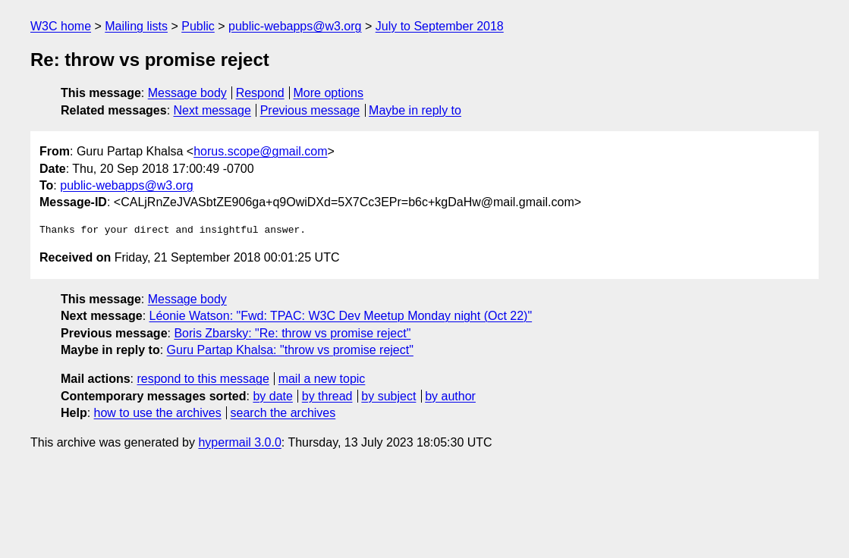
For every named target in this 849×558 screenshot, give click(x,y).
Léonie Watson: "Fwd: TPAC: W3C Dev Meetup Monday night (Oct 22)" (341, 315)
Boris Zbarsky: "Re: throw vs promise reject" (292, 333)
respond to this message (203, 378)
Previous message (310, 110)
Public (198, 26)
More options (329, 92)
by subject (388, 396)
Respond (260, 92)
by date (272, 396)
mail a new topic (322, 378)
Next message (212, 110)
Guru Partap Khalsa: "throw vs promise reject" (290, 349)
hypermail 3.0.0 (239, 442)
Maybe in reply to (415, 110)
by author (450, 396)
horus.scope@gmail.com (260, 151)
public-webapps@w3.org (294, 26)
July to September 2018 (440, 26)
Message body (187, 92)
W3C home (60, 26)
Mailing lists (136, 26)
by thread (327, 396)
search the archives (283, 412)
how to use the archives (158, 412)
